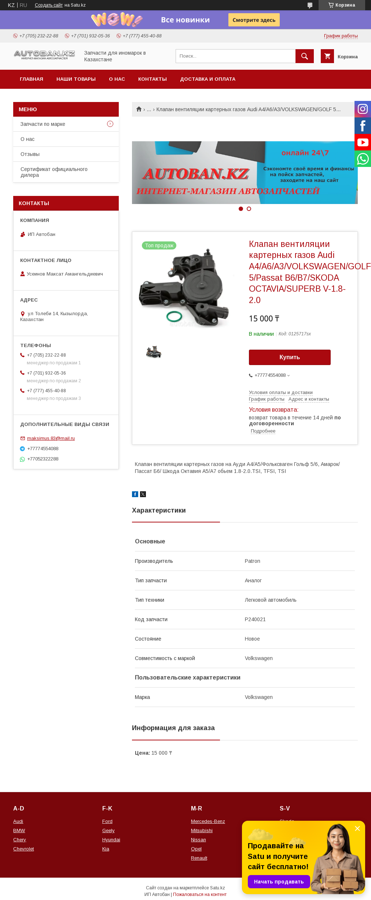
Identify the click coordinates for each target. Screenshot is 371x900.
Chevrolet (23, 849)
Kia (105, 849)
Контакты (152, 79)
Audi (18, 821)
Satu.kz (217, 887)
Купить (290, 357)
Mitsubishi (202, 830)
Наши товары (76, 79)
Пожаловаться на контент (200, 894)
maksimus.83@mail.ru (51, 438)
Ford (107, 821)
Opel (196, 849)
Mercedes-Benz (208, 821)
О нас (117, 79)
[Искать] (304, 56)
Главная (31, 79)
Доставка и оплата (207, 79)
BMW (19, 830)
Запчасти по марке (43, 124)
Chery (19, 839)
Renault (199, 858)
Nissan (198, 839)
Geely (108, 830)
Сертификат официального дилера (54, 172)
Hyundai (111, 839)
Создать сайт (49, 5)
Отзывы (30, 154)
